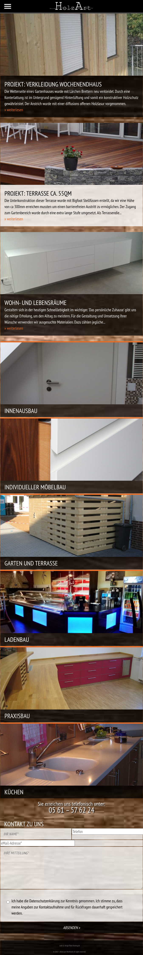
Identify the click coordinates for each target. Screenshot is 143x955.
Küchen (13, 792)
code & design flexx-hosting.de (69, 945)
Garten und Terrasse (31, 563)
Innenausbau (20, 410)
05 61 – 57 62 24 (71, 810)
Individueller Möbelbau (35, 487)
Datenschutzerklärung (44, 900)
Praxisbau (17, 716)
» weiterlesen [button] (13, 109)
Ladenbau (16, 639)
